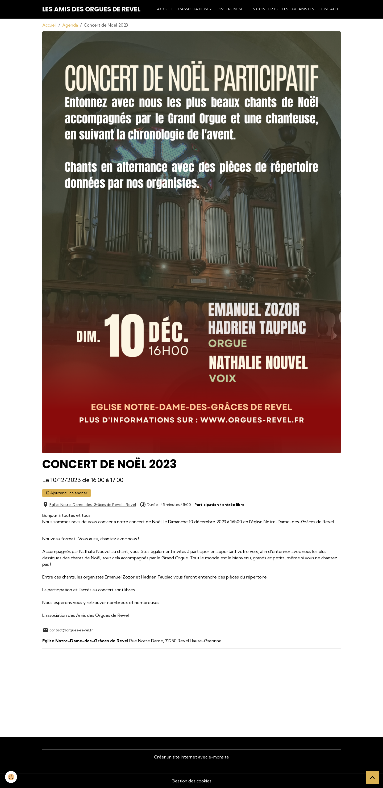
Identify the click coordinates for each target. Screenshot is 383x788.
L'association (193, 9)
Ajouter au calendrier (66, 493)
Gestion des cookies (191, 780)
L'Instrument (230, 9)
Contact (328, 9)
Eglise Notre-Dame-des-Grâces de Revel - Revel (92, 504)
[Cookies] (11, 777)
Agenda (70, 25)
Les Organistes (298, 9)
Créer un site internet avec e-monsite (191, 757)
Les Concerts (263, 9)
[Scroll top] (372, 777)
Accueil (165, 9)
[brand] (91, 9)
